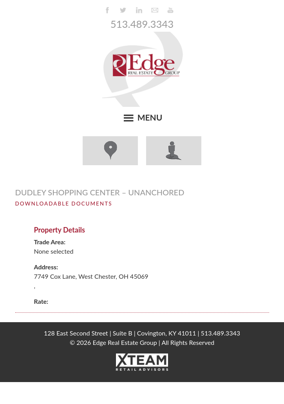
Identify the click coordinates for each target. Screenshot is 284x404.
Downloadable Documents (63, 203)
